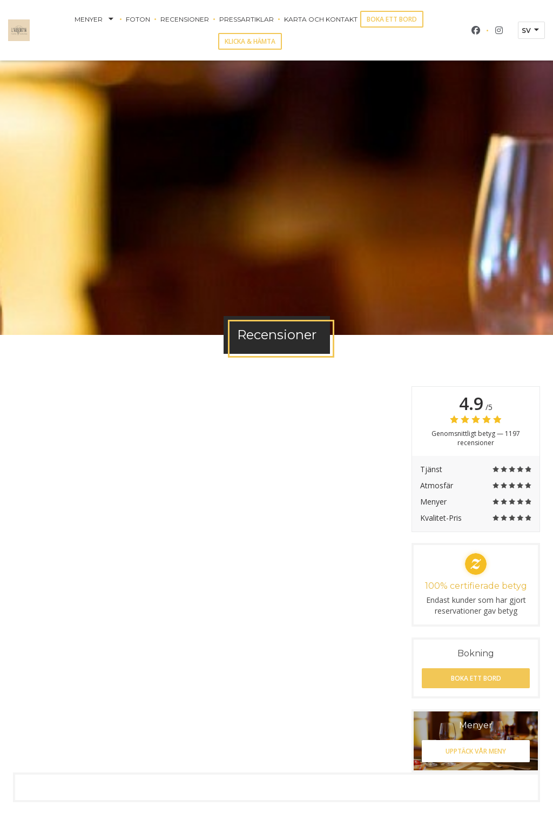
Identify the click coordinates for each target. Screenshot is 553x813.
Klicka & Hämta (250, 41)
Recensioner (184, 19)
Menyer (95, 19)
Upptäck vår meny (476, 751)
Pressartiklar (246, 19)
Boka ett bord (392, 19)
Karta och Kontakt (321, 19)
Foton (138, 19)
